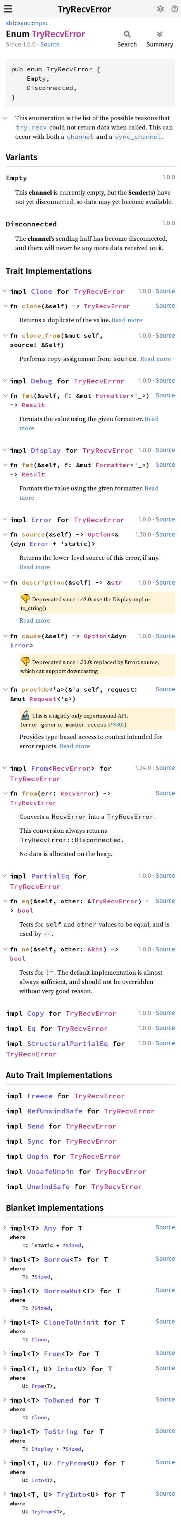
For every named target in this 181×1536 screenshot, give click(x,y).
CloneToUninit (71, 1322)
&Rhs (95, 949)
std (10, 23)
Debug (41, 380)
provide (35, 689)
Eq (31, 1028)
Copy (35, 1013)
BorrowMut (63, 1290)
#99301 (115, 724)
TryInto (71, 1494)
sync (24, 23)
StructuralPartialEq (67, 1043)
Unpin (37, 1156)
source (33, 534)
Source (50, 44)
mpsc (40, 23)
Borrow (56, 1259)
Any (50, 1228)
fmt (27, 395)
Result (33, 405)
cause (31, 636)
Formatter (112, 395)
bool (25, 910)
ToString (61, 1431)
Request (43, 698)
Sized (73, 1245)
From (39, 768)
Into (65, 1368)
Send (35, 1126)
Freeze (40, 1095)
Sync (35, 1141)
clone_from (41, 335)
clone (31, 306)
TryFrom (71, 1462)
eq (25, 901)
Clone (41, 291)
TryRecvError (84, 9)
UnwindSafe (48, 1186)
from (29, 793)
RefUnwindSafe (55, 1110)
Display (46, 450)
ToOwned (59, 1400)
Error (41, 519)
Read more (127, 320)
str (116, 582)
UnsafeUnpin (50, 1171)
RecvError (71, 768)
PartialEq (50, 876)
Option (99, 534)
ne (25, 949)
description (43, 582)
